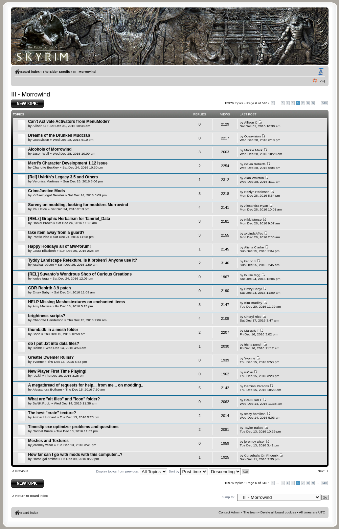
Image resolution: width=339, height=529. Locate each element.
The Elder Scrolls (56, 71)
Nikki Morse (253, 219)
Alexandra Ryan (256, 205)
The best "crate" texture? (52, 413)
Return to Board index (31, 496)
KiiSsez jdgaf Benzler (48, 195)
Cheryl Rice (253, 316)
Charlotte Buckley (45, 167)
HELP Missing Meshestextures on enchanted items (76, 302)
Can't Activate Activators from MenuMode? (69, 121)
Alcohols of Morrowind (49, 149)
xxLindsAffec (253, 233)
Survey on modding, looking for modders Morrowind (78, 204)
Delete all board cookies (278, 512)
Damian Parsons (256, 386)
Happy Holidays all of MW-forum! (59, 246)
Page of (256, 103)
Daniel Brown (42, 223)
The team (250, 512)
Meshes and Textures (48, 440)
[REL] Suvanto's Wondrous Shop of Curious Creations (80, 274)
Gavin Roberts (255, 164)
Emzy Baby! (41, 292)
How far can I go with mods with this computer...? (75, 454)
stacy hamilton (255, 414)
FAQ (321, 81)
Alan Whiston (254, 178)
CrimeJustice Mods (46, 191)
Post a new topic (27, 104)
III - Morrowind (84, 71)
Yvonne (38, 361)
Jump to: (228, 497)
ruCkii (36, 375)
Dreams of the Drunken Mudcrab (59, 135)
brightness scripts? (46, 315)
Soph (36, 334)
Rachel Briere (42, 431)
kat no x (250, 261)
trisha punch (253, 344)
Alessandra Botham (47, 389)
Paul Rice (39, 209)
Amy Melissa (41, 306)
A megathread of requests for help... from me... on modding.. (85, 385)
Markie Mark (253, 150)
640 (324, 103)
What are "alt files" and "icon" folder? (64, 399)
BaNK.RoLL (41, 403)
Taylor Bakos (254, 427)
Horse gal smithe (45, 459)
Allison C (39, 126)
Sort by (188, 471)
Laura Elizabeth (44, 250)
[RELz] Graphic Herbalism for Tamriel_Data (69, 218)
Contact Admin (229, 512)
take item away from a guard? (56, 232)
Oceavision (40, 139)
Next (321, 471)
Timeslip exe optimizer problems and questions (73, 426)
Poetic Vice (40, 237)
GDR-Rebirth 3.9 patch (49, 288)
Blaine (37, 348)
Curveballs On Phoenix (261, 455)
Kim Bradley (253, 303)
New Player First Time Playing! (57, 371)
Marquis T (251, 330)
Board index (30, 71)
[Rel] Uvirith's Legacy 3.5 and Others (63, 177)
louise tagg (40, 278)
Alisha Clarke (254, 247)
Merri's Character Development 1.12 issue (68, 163)
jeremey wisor (42, 445)
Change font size (320, 72)
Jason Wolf (40, 153)
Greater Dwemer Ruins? (51, 357)
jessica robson (43, 264)
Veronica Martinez (45, 181)
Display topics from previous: (131, 471)
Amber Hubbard (44, 417)
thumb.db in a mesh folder (53, 329)
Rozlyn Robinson (257, 192)
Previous (21, 471)
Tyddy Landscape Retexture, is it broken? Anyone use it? (82, 260)
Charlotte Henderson (47, 320)
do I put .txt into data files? (53, 343)
